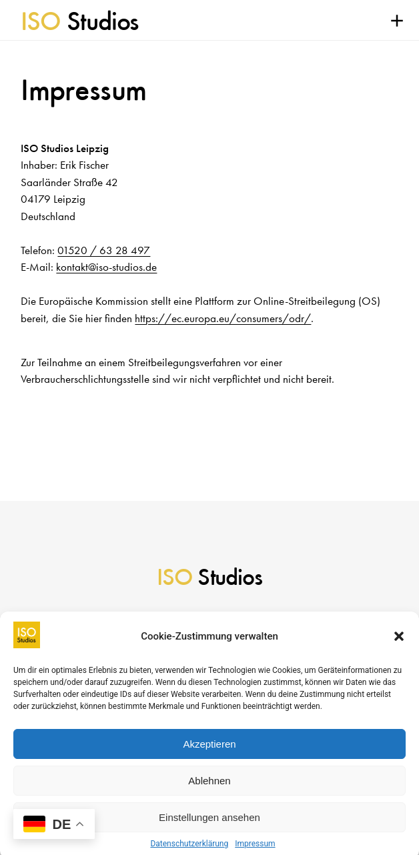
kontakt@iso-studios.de (106, 266)
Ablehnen (209, 787)
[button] (399, 643)
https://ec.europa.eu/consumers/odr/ (223, 318)
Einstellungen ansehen (209, 824)
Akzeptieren (209, 750)
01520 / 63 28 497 (103, 250)
